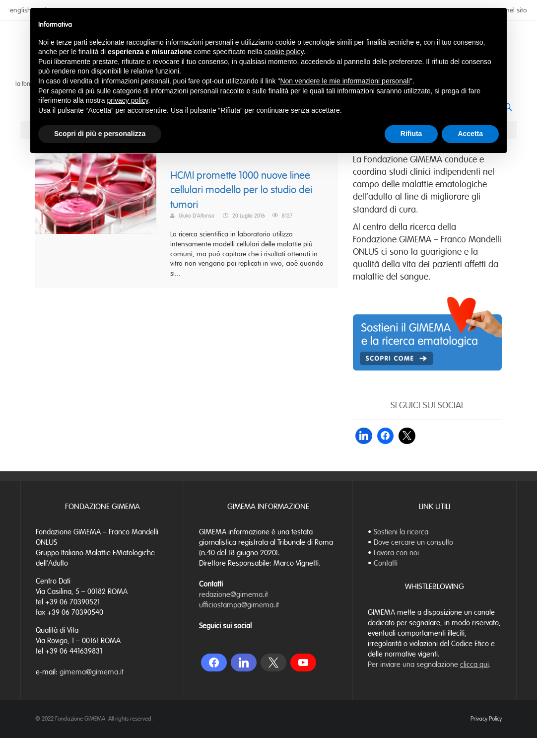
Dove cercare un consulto (413, 542)
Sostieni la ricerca (401, 531)
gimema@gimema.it (92, 671)
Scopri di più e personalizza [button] (99, 134)
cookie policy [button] (283, 52)
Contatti (386, 563)
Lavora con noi (396, 552)
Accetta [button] (470, 134)
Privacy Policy (486, 719)
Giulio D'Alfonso (196, 215)
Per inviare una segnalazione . (429, 664)
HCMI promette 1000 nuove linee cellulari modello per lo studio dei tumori (241, 190)
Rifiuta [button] (411, 134)
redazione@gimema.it (233, 594)
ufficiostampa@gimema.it (239, 604)
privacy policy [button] (127, 100)
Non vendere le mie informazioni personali (344, 81)
